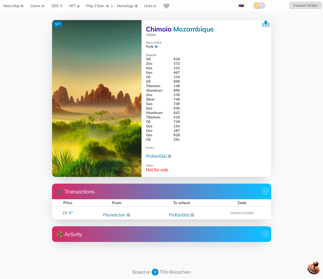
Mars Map (13, 5)
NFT (74, 5)
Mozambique (193, 29)
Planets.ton (114, 215)
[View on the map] (266, 24)
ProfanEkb (156, 156)
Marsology (127, 5)
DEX (56, 5)
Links (150, 5)
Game (37, 5)
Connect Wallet (305, 5)
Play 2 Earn (97, 5)
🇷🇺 (241, 5)
